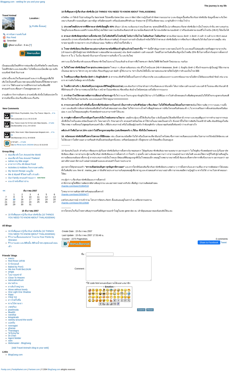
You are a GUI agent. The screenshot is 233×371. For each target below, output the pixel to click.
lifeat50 (11, 312)
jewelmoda (13, 310)
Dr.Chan (12, 335)
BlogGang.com (15, 354)
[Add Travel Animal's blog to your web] (30, 348)
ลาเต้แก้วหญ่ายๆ (16, 286)
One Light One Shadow (19, 292)
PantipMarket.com (19, 369)
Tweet (224, 242)
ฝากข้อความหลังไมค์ (14, 34)
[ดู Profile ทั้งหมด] (37, 26)
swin (10, 340)
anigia (11, 271)
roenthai (12, 315)
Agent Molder (14, 338)
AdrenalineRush (16, 280)
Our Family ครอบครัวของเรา (22, 178)
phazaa (11, 328)
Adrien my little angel (18, 161)
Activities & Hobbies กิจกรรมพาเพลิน (25, 167)
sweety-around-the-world (20, 319)
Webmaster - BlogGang (19, 343)
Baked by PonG (15, 267)
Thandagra (13, 330)
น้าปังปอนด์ (13, 264)
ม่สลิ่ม (11, 322)
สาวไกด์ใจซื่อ (14, 300)
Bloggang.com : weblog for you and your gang (22, 1)
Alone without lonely (18, 289)
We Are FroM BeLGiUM (19, 269)
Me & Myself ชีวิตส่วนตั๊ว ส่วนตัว (23, 174)
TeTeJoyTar (13, 333)
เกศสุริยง (12, 307)
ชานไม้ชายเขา (15, 303)
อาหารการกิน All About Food (22, 164)
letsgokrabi (13, 317)
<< (4, 190)
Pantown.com (34, 369)
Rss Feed (9, 37)
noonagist (13, 325)
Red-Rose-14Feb (16, 261)
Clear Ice (12, 297)
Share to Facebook (209, 242)
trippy (10, 294)
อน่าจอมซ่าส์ (14, 274)
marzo (11, 258)
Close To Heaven (16, 277)
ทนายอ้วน (13, 283)
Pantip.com (5, 369)
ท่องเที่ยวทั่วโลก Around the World (24, 154)
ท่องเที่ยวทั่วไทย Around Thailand (23, 158)
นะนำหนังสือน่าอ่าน (18, 181)
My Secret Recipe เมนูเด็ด (20, 171)
